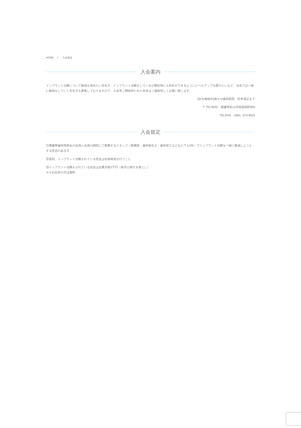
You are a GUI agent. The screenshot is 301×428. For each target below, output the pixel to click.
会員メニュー (252, 8)
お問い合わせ (277, 8)
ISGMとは (186, 8)
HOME (50, 57)
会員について (227, 8)
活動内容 (206, 8)
